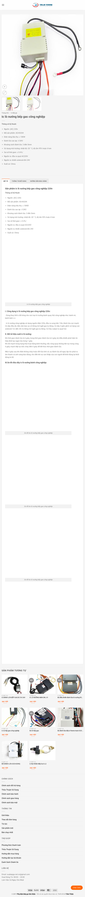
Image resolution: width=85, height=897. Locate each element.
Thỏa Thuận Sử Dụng (10, 790)
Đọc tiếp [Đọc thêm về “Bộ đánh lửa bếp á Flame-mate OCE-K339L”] (61, 735)
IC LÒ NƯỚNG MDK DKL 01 (39, 697)
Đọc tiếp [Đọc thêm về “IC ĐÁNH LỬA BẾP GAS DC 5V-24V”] (5, 701)
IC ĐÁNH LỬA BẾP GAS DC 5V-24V (13, 697)
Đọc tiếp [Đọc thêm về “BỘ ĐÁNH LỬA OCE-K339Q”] (5, 768)
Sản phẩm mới (7, 828)
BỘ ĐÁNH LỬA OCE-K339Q (11, 764)
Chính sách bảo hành (10, 794)
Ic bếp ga (14, 113)
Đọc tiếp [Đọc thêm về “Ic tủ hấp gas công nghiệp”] (5, 735)
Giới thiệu (5, 815)
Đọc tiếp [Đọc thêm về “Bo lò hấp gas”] (33, 735)
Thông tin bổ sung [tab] (19, 181)
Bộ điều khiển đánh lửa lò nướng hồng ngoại (70, 698)
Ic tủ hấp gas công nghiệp (10, 731)
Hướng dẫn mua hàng (10, 854)
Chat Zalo (77, 888)
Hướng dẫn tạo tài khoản (11, 858)
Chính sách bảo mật (9, 803)
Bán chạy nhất (7, 832)
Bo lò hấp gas (34, 731)
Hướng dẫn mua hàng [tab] (38, 181)
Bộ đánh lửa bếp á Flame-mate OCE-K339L (70, 731)
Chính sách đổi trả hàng (11, 785)
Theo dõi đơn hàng (9, 820)
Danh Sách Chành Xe (10, 862)
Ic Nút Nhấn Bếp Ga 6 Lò (38, 764)
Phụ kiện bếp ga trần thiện (26, 894)
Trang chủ (5, 113)
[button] (3, 5)
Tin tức (4, 824)
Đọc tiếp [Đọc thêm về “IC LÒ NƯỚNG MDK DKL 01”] (33, 701)
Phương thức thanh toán (11, 845)
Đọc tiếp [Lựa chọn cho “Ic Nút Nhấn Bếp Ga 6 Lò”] (33, 768)
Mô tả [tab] (5, 181)
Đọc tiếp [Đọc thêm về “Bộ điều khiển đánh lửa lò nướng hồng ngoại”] (61, 701)
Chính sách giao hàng (10, 798)
